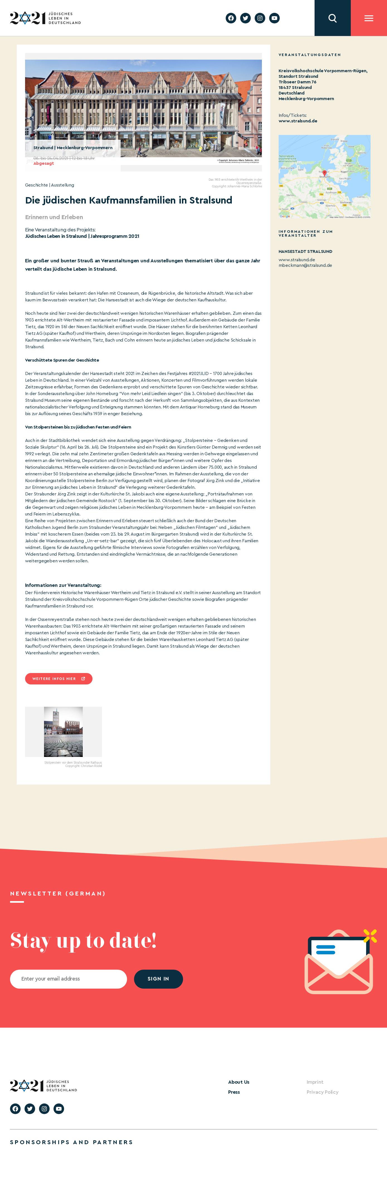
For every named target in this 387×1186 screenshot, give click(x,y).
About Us (238, 1082)
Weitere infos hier (54, 679)
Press (234, 1092)
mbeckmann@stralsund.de (305, 265)
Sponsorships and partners (71, 1142)
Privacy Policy (323, 1092)
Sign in (158, 979)
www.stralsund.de (298, 121)
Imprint (315, 1082)
